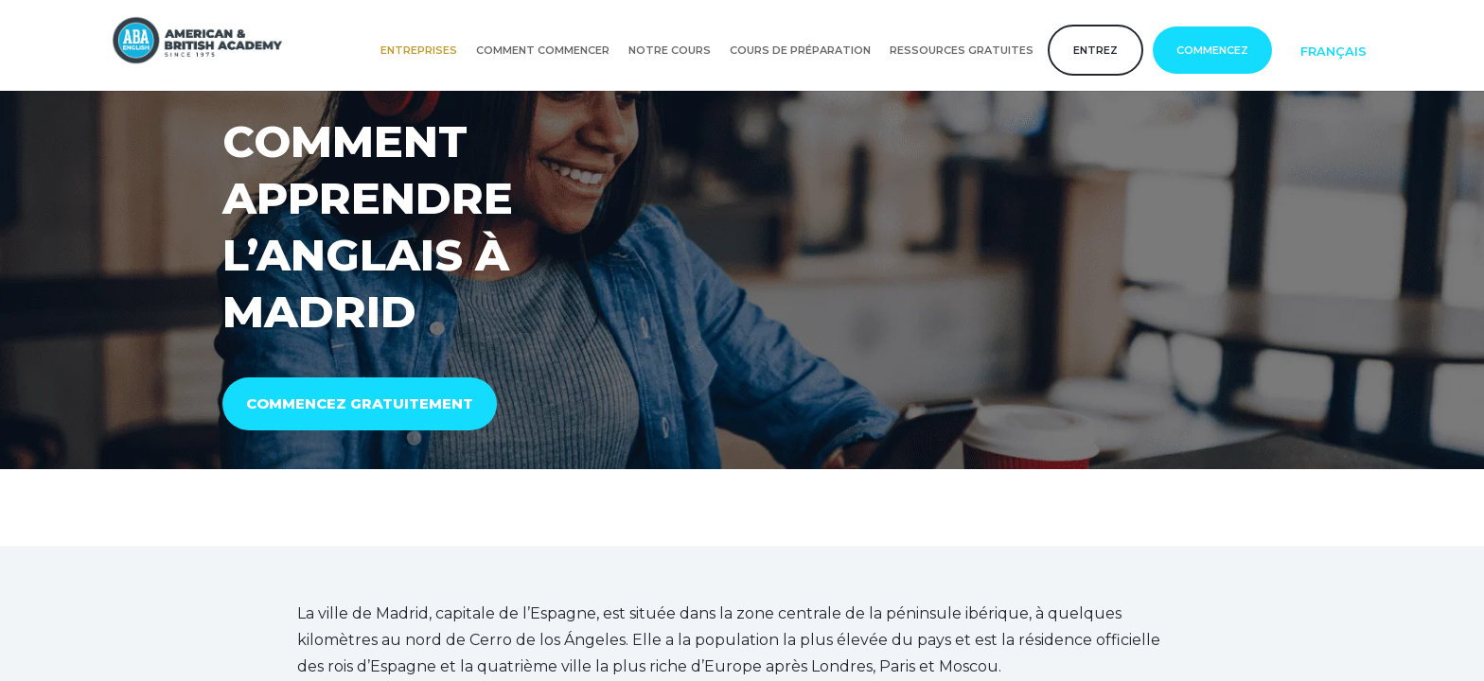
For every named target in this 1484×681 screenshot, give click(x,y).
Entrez (1095, 50)
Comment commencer (543, 50)
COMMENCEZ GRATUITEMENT (359, 403)
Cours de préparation (800, 50)
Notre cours (669, 50)
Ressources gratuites (962, 50)
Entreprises (418, 50)
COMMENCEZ (1212, 50)
